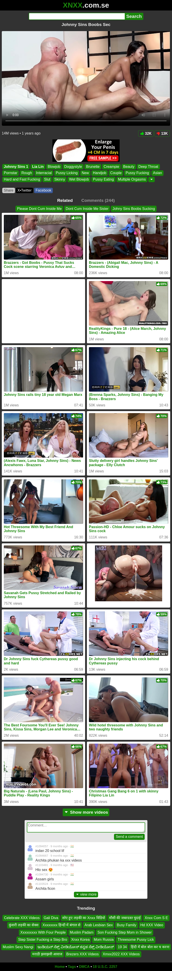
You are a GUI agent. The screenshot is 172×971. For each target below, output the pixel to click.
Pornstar (10, 173)
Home (60, 967)
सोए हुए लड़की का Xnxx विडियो (83, 918)
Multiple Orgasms (132, 179)
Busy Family (126, 925)
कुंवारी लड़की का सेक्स (23, 925)
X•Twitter (24, 190)
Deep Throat (148, 167)
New (85, 173)
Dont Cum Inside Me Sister (87, 209)
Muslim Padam (82, 932)
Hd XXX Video (151, 925)
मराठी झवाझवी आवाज (47, 954)
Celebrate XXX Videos (22, 918)
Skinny (59, 179)
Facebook (43, 190)
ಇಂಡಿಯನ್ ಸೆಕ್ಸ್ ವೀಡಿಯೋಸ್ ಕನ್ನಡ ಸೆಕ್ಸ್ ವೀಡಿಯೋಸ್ (75, 947)
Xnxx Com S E (156, 918)
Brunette (92, 167)
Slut (47, 179)
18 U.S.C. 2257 (105, 967)
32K (145, 133)
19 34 (122, 947)
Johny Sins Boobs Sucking (133, 209)
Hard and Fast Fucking (22, 179)
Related (65, 200)
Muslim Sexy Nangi (18, 947)
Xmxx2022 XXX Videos (121, 954)
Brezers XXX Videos (82, 954)
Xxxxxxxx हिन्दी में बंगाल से (61, 925)
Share (8, 190)
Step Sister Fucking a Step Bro (42, 939)
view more (86, 894)
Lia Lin (38, 167)
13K (162, 133)
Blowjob (54, 167)
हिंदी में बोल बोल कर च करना (150, 947)
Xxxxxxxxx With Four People (43, 932)
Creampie (111, 167)
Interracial (44, 173)
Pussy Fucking (137, 173)
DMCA (84, 967)
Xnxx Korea (80, 939)
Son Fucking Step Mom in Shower (124, 932)
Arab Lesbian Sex (98, 925)
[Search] (77, 16)
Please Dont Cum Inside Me (39, 209)
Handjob (99, 173)
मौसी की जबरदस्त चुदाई (125, 918)
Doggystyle (73, 167)
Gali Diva (51, 918)
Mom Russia (104, 939)
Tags (72, 967)
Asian (157, 173)
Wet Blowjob (79, 179)
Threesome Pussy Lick (136, 939)
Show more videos (86, 812)
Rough (26, 173)
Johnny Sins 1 (16, 167)
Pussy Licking (67, 173)
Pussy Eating (103, 179)
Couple (116, 173)
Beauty (128, 167)
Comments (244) (98, 200)
